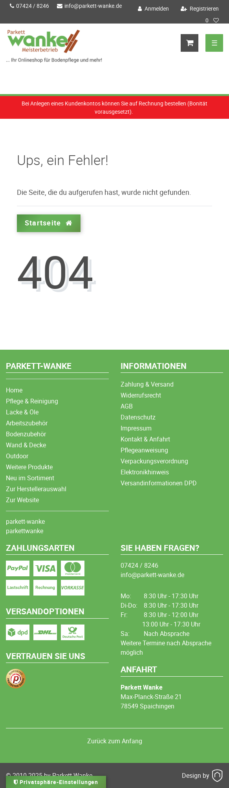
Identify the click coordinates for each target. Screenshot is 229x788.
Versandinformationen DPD (159, 483)
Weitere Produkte (29, 467)
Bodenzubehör (26, 434)
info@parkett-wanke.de (89, 5)
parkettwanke (24, 531)
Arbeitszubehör (27, 423)
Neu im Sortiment (30, 478)
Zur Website (22, 500)
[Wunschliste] (212, 20)
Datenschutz (138, 417)
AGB (127, 406)
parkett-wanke (25, 521)
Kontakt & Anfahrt (145, 439)
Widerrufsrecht (141, 395)
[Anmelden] (152, 8)
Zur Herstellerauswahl (36, 489)
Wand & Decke (26, 445)
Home (14, 390)
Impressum (136, 428)
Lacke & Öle (22, 412)
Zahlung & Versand (147, 384)
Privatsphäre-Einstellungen (56, 782)
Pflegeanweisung (144, 450)
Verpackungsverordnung (154, 461)
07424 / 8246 (29, 5)
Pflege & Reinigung (32, 401)
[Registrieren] (198, 8)
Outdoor (17, 456)
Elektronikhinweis (145, 472)
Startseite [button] (49, 222)
